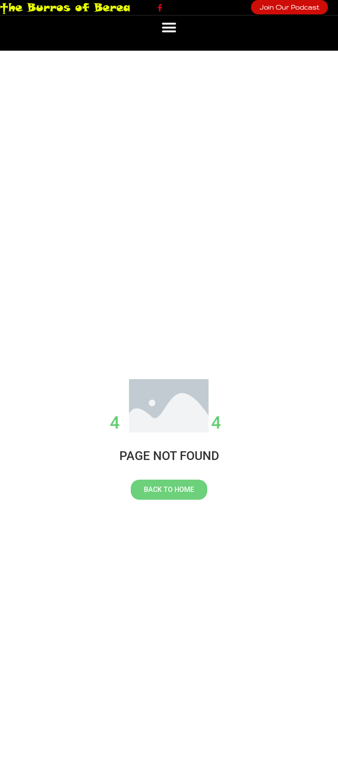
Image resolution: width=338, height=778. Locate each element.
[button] (169, 27)
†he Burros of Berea (65, 7)
